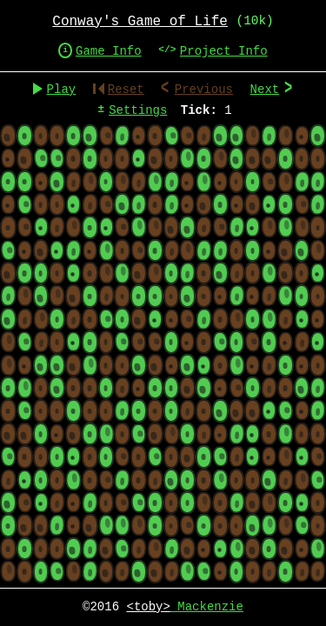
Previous (204, 90)
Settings (138, 111)
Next (271, 90)
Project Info (224, 51)
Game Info (109, 51)
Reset (118, 90)
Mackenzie (185, 607)
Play (62, 90)
